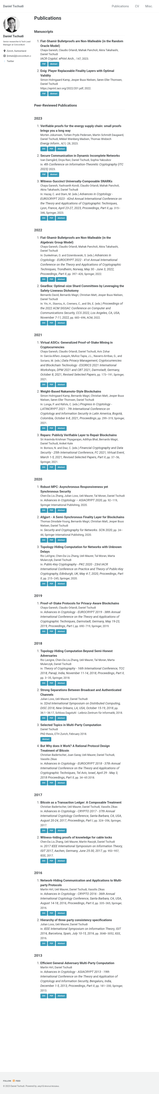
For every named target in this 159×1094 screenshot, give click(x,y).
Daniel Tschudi (13, 6)
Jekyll (40, 1086)
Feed (18, 1080)
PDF (44, 67)
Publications (120, 6)
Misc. (149, 6)
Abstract (56, 67)
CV (137, 6)
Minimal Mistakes (53, 1086)
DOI (44, 161)
